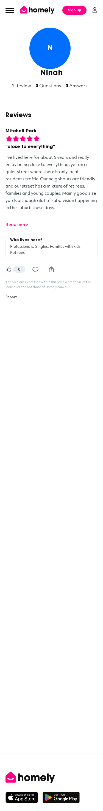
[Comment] (35, 269)
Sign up (74, 10)
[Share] (51, 269)
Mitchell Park (20, 131)
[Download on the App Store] (24, 797)
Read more (16, 224)
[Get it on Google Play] (61, 797)
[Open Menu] (9, 10)
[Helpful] (8, 269)
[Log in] (94, 10)
